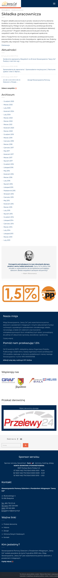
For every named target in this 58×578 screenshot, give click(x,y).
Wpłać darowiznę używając (29, 418)
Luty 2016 (7, 181)
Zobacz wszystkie (8, 88)
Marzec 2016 (8, 177)
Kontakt (6, 537)
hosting (45, 463)
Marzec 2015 (8, 207)
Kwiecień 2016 (9, 174)
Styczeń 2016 (8, 184)
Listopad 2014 (8, 220)
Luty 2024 (7, 115)
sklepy (51, 463)
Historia (6, 527)
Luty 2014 (7, 230)
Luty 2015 (7, 210)
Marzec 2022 (8, 121)
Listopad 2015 (8, 187)
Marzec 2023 (8, 118)
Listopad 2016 (8, 167)
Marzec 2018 (8, 144)
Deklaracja (6, 45)
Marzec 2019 (8, 138)
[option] (8, 380)
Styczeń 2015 (8, 214)
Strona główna (6, 10)
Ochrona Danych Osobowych (14, 534)
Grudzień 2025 (9, 101)
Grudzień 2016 (9, 164)
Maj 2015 (7, 200)
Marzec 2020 (8, 131)
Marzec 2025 (8, 105)
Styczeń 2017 (8, 161)
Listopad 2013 (8, 234)
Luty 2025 (7, 108)
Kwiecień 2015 (9, 204)
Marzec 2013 (8, 237)
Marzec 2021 (8, 124)
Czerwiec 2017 (9, 148)
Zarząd (6, 531)
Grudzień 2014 (9, 217)
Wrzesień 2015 (9, 194)
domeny (38, 463)
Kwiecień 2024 (9, 111)
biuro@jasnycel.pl (13, 511)
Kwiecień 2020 (9, 128)
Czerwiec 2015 (9, 197)
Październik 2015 (9, 191)
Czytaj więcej (8, 338)
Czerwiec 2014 (9, 224)
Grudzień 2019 (9, 134)
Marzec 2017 (8, 158)
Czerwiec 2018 (9, 141)
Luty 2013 (7, 240)
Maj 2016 (7, 171)
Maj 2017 (7, 151)
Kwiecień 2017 (9, 154)
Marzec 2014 (8, 227)
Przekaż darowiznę (10, 524)
